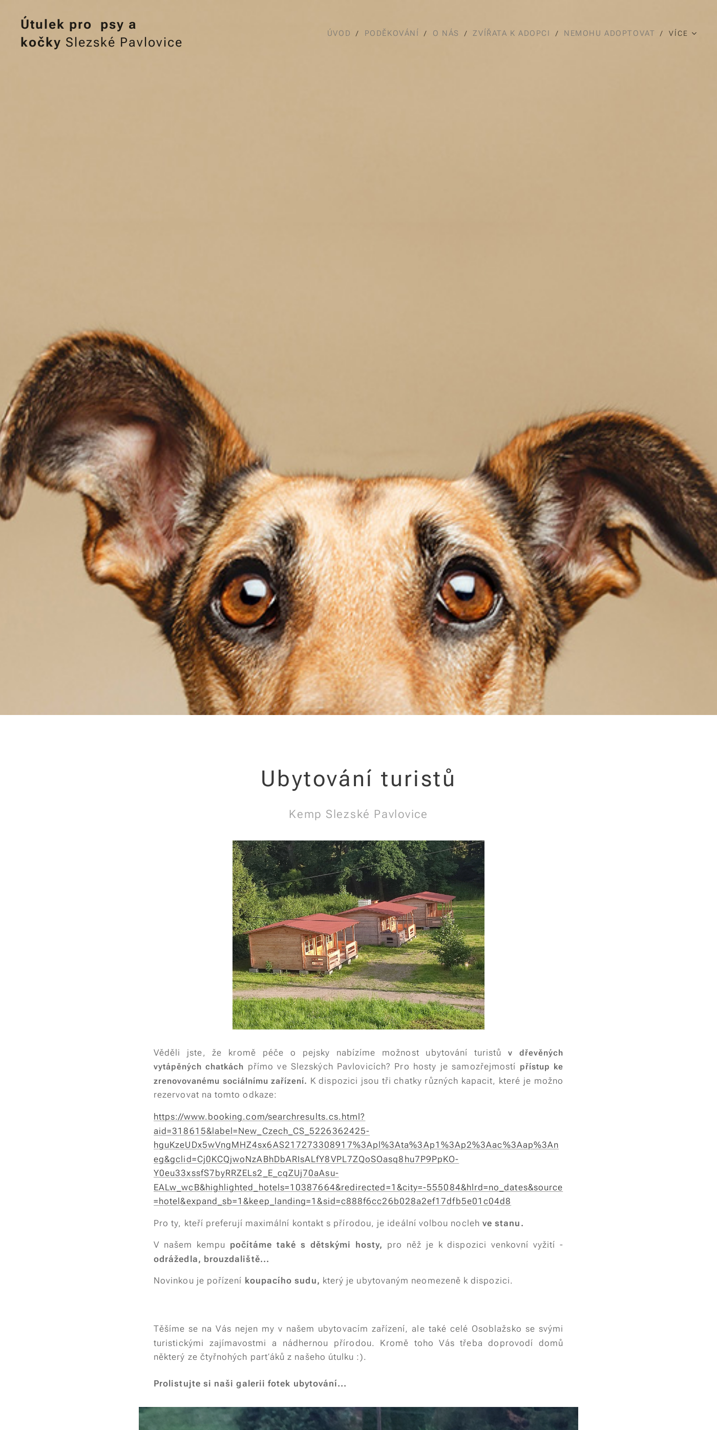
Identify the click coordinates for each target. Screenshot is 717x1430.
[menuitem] (336, 33)
